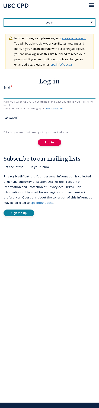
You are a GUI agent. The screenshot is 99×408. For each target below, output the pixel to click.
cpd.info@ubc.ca (61, 64)
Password (10, 118)
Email (7, 87)
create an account (74, 38)
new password (54, 108)
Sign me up (19, 213)
